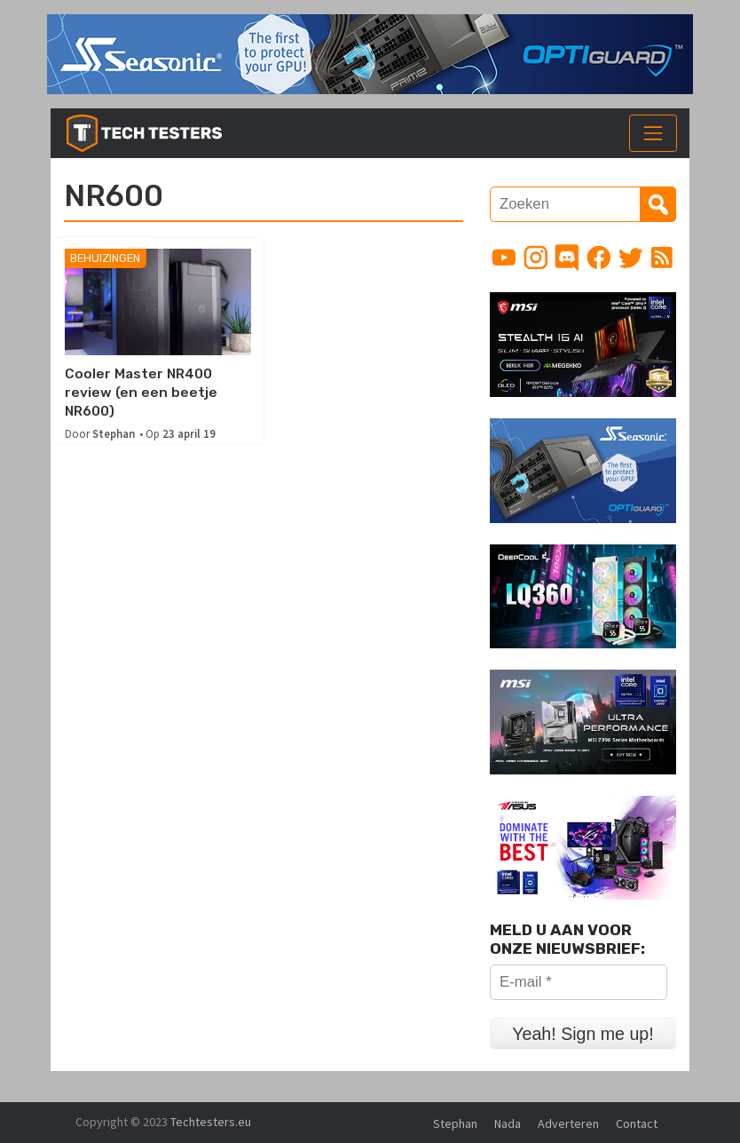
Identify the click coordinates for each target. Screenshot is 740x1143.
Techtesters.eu (210, 1122)
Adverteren (568, 1123)
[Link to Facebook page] (599, 257)
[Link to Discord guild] (567, 257)
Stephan (113, 434)
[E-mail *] (578, 982)
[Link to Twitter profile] (631, 257)
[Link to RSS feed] (662, 257)
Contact (636, 1123)
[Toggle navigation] (653, 133)
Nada (507, 1123)
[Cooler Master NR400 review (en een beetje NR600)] (157, 303)
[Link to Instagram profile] (536, 257)
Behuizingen (105, 259)
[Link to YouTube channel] (504, 257)
